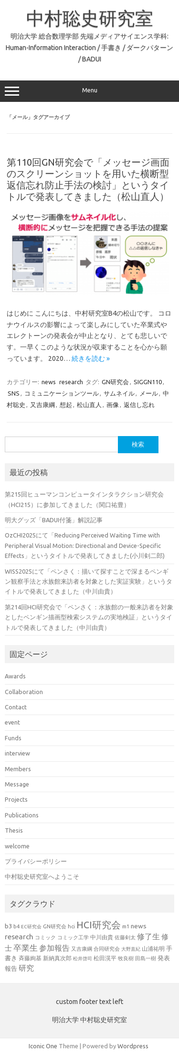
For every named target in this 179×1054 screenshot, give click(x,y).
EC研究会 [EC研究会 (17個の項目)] (31, 926)
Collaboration (24, 691)
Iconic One (43, 1046)
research (71, 381)
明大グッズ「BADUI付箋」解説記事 (54, 520)
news (49, 381)
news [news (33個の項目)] (139, 926)
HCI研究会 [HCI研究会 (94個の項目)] (98, 924)
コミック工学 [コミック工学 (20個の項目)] (73, 937)
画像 (112, 404)
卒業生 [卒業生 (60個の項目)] (25, 947)
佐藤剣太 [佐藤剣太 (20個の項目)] (125, 937)
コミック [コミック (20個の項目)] (45, 937)
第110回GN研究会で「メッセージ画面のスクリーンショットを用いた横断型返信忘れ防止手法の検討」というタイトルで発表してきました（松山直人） (88, 179)
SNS (14, 393)
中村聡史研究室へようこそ (42, 876)
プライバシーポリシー (36, 861)
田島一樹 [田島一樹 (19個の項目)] (145, 958)
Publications (22, 815)
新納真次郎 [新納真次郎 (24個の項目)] (57, 958)
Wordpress (132, 1046)
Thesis (14, 830)
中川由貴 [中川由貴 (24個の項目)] (101, 937)
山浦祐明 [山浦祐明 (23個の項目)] (153, 948)
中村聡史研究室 (89, 18)
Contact (16, 707)
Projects (16, 799)
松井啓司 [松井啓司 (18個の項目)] (82, 958)
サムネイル (119, 393)
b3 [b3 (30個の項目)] (8, 926)
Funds (13, 738)
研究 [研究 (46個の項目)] (26, 968)
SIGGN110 (148, 381)
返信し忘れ (139, 404)
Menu (89, 91)
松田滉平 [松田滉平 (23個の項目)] (105, 958)
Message (17, 784)
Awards (15, 676)
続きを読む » (91, 358)
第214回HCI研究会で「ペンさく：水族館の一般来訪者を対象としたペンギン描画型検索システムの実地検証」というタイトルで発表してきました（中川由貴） (89, 617)
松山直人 (89, 404)
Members (18, 769)
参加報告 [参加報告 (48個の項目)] (54, 948)
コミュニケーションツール (61, 393)
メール (148, 393)
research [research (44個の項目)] (19, 937)
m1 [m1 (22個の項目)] (125, 926)
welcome (17, 846)
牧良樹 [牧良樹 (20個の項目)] (126, 958)
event (12, 722)
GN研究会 (115, 381)
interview (17, 753)
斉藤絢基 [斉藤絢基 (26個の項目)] (30, 958)
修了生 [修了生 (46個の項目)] (148, 936)
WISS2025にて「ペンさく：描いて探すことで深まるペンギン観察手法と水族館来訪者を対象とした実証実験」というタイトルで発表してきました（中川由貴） (88, 581)
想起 (66, 404)
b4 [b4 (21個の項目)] (16, 926)
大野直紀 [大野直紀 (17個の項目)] (130, 949)
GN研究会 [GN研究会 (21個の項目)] (54, 926)
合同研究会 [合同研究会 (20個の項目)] (107, 949)
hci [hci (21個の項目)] (71, 926)
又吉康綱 (42, 404)
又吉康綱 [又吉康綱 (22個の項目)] (81, 948)
